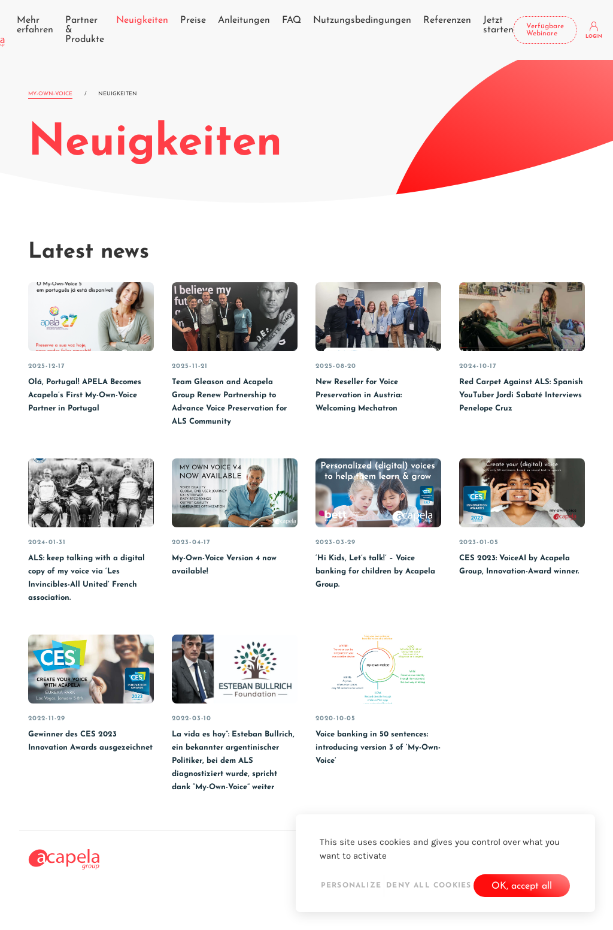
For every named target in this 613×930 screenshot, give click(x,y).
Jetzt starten (498, 25)
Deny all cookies (428, 885)
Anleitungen (244, 20)
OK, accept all (521, 886)
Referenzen (447, 20)
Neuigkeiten (142, 20)
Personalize (351, 885)
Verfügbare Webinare (545, 30)
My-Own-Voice (50, 93)
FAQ (291, 20)
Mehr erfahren (35, 25)
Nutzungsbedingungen (362, 20)
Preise (193, 20)
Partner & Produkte (84, 30)
